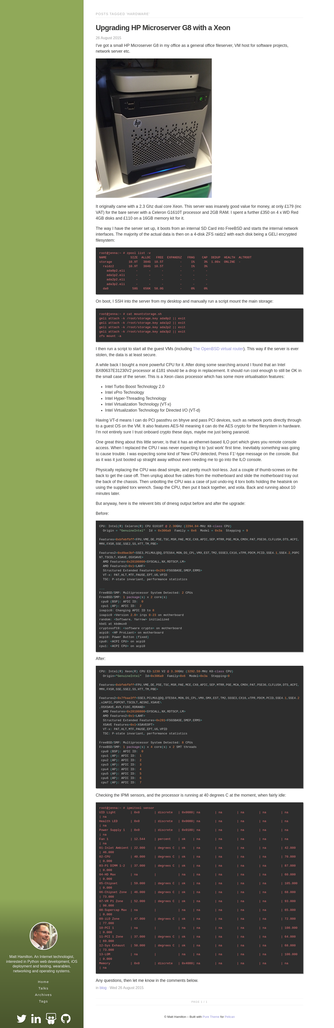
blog (103, 988)
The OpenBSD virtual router (218, 348)
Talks (43, 988)
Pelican (230, 1016)
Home (43, 982)
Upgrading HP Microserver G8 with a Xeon (163, 28)
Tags (43, 1001)
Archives (43, 995)
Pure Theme (211, 1016)
